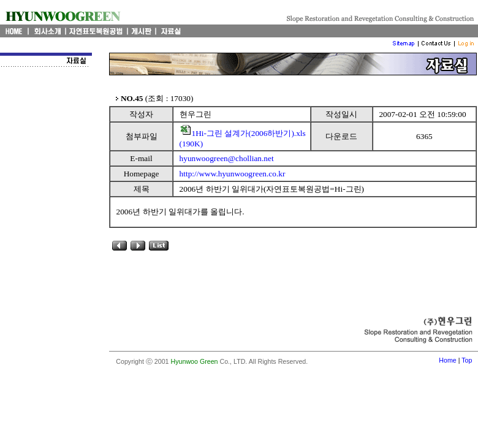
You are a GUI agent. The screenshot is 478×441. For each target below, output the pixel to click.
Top (466, 360)
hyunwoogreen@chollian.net (227, 158)
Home (447, 360)
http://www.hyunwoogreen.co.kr (233, 173)
